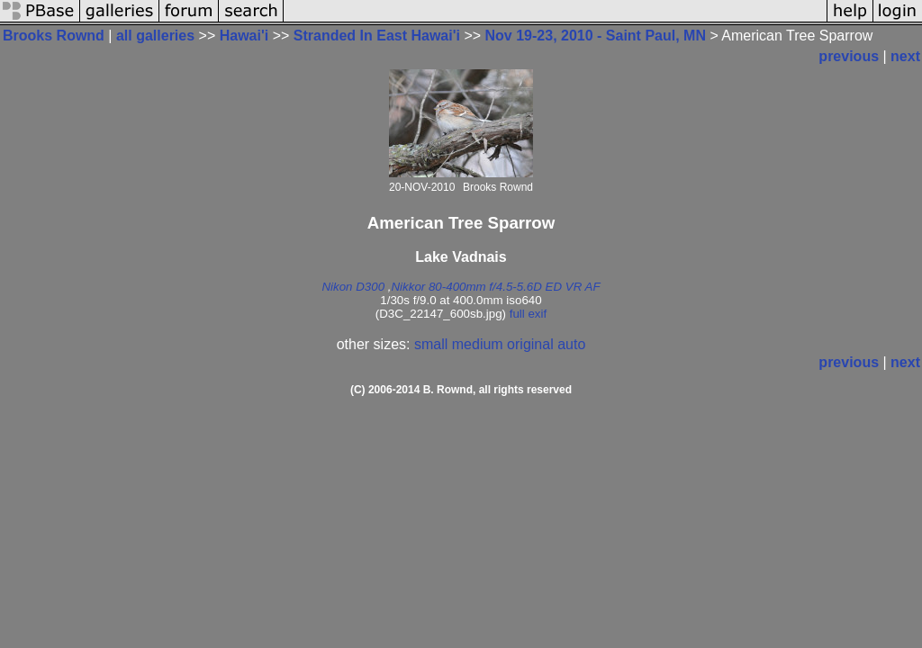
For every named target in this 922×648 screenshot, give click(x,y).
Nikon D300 (352, 286)
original (530, 344)
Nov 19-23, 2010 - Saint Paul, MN (595, 35)
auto (571, 344)
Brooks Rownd (53, 35)
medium (477, 344)
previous (848, 56)
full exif (528, 313)
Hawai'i (244, 35)
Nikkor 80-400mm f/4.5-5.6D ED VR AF (495, 286)
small (430, 344)
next (905, 56)
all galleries (155, 35)
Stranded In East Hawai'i (377, 35)
